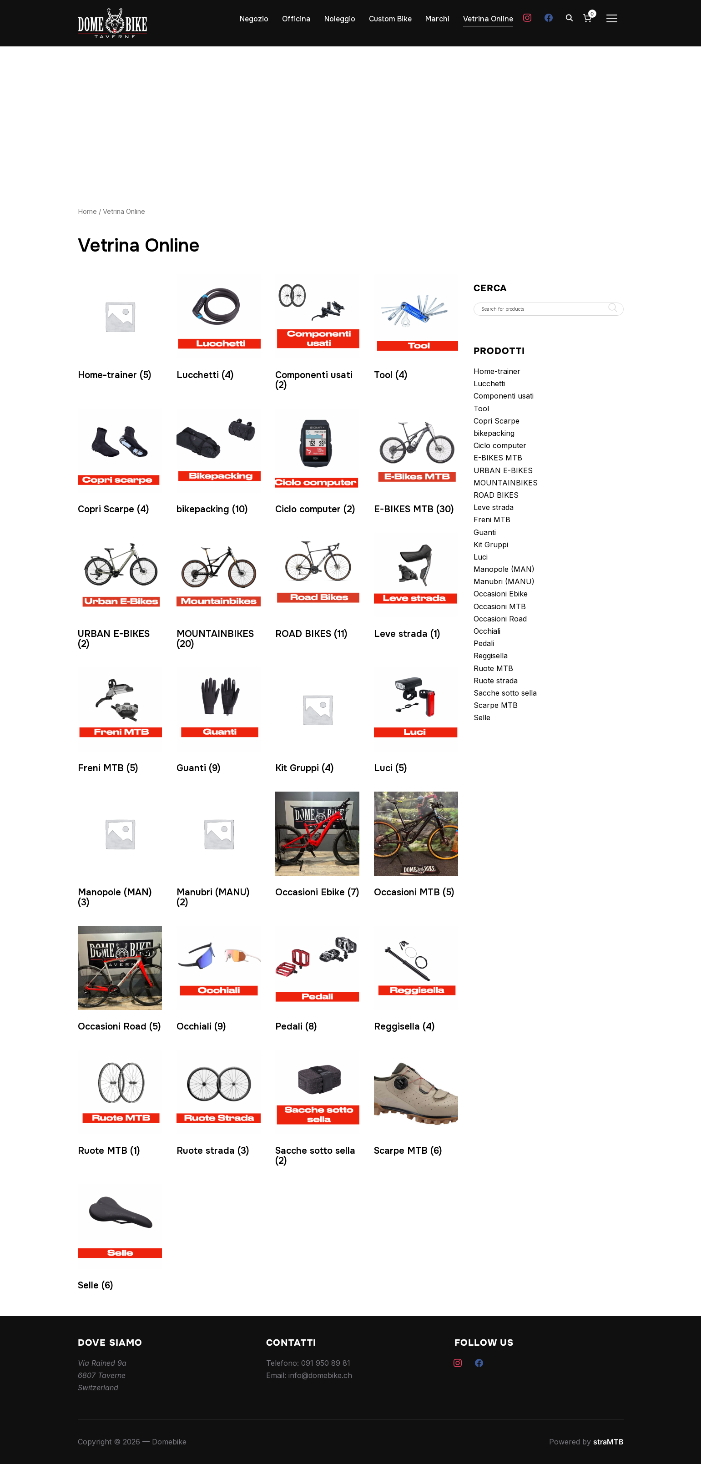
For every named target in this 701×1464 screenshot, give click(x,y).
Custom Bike (390, 19)
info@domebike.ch (320, 1375)
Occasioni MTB (500, 606)
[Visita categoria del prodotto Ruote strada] (219, 1105)
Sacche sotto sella (505, 692)
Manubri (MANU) (504, 581)
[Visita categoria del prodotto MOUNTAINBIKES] (219, 593)
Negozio (254, 19)
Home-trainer (497, 371)
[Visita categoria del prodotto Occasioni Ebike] (317, 847)
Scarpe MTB (496, 705)
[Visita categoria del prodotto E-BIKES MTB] (416, 464)
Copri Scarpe (496, 420)
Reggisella (491, 655)
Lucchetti (489, 383)
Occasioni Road (500, 618)
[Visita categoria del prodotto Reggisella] (416, 981)
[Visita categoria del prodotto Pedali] (317, 981)
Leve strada (494, 507)
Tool (481, 408)
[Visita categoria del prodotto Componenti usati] (317, 334)
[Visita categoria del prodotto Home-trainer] (120, 329)
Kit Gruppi (491, 544)
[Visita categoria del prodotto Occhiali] (219, 981)
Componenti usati (504, 395)
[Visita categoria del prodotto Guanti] (219, 722)
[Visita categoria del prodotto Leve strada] (416, 588)
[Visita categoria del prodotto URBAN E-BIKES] (120, 593)
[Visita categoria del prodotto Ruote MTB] (120, 1105)
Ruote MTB (493, 668)
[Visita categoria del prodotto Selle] (120, 1239)
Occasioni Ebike (501, 593)
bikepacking (494, 433)
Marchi (437, 19)
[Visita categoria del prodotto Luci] (416, 722)
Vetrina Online (488, 19)
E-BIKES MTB (498, 457)
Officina (296, 19)
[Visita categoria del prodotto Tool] (416, 329)
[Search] (569, 17)
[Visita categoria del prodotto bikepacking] (219, 464)
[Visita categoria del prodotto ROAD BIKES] (317, 588)
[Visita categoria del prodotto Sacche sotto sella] (317, 1110)
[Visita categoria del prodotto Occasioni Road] (120, 981)
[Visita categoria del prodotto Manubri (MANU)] (219, 852)
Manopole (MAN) (504, 569)
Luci (481, 556)
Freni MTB (492, 519)
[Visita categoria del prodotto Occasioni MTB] (416, 847)
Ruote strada (496, 680)
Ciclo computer (500, 445)
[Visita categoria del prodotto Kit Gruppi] (317, 722)
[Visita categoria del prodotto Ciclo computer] (317, 464)
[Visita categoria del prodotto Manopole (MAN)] (120, 852)
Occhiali (487, 631)
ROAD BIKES (496, 495)
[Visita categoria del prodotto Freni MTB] (120, 722)
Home (87, 211)
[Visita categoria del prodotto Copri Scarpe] (120, 464)
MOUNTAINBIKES (506, 482)
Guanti (485, 532)
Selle (482, 717)
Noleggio (339, 19)
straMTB (608, 1441)
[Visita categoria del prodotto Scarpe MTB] (416, 1105)
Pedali (484, 643)
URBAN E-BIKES (503, 470)
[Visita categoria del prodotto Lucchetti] (219, 329)
